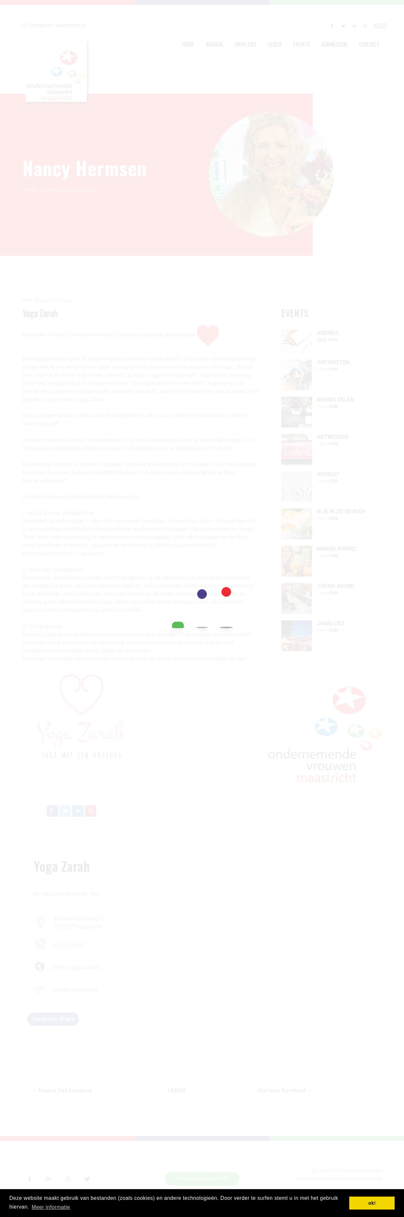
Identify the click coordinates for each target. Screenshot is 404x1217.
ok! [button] (372, 1203)
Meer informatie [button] (51, 1207)
